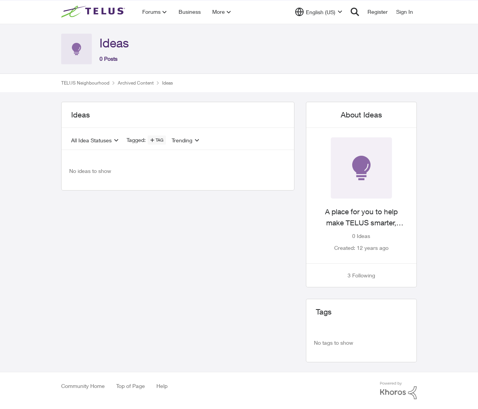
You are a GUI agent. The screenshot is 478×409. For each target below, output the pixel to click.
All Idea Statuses (91, 140)
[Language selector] (319, 12)
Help (161, 386)
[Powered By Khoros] (398, 390)
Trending (182, 140)
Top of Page (130, 386)
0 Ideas (361, 236)
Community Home (83, 386)
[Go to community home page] (94, 12)
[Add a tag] (157, 140)
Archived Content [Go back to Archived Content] (136, 83)
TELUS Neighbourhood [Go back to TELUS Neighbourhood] (85, 83)
